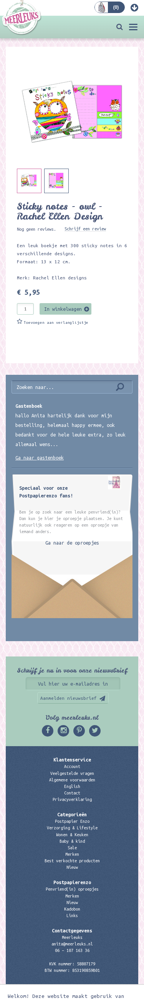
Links (72, 915)
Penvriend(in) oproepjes (72, 889)
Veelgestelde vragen (72, 773)
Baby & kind (72, 841)
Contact (72, 793)
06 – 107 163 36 (72, 950)
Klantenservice (72, 759)
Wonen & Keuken (72, 834)
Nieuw (72, 867)
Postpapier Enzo (72, 821)
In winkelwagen (63, 309)
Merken (72, 854)
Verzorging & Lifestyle (72, 827)
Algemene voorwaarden (72, 780)
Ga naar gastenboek (39, 457)
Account (72, 766)
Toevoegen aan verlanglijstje (56, 322)
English (72, 786)
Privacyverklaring (72, 799)
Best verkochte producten (72, 860)
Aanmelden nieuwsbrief (68, 698)
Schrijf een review (85, 228)
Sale (72, 847)
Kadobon (72, 909)
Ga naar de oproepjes (72, 542)
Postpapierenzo (72, 882)
